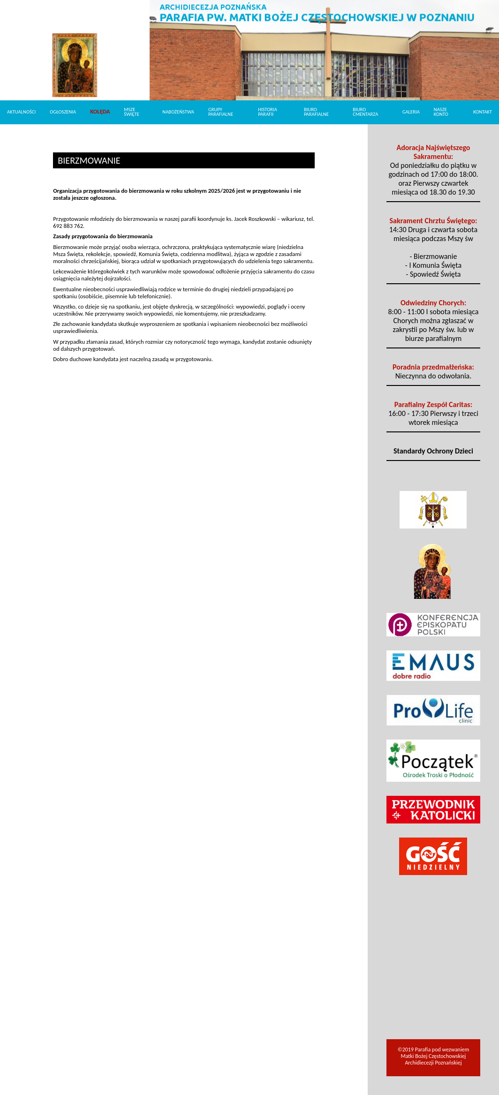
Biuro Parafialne (316, 112)
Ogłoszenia (63, 112)
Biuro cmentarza (365, 112)
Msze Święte (131, 112)
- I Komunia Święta (433, 265)
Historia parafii (267, 112)
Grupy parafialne (220, 112)
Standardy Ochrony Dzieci (433, 450)
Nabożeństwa (178, 112)
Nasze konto (441, 112)
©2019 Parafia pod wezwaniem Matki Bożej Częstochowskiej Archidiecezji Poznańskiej (433, 1056)
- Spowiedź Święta (433, 274)
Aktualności (21, 112)
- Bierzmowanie (433, 256)
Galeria (411, 112)
